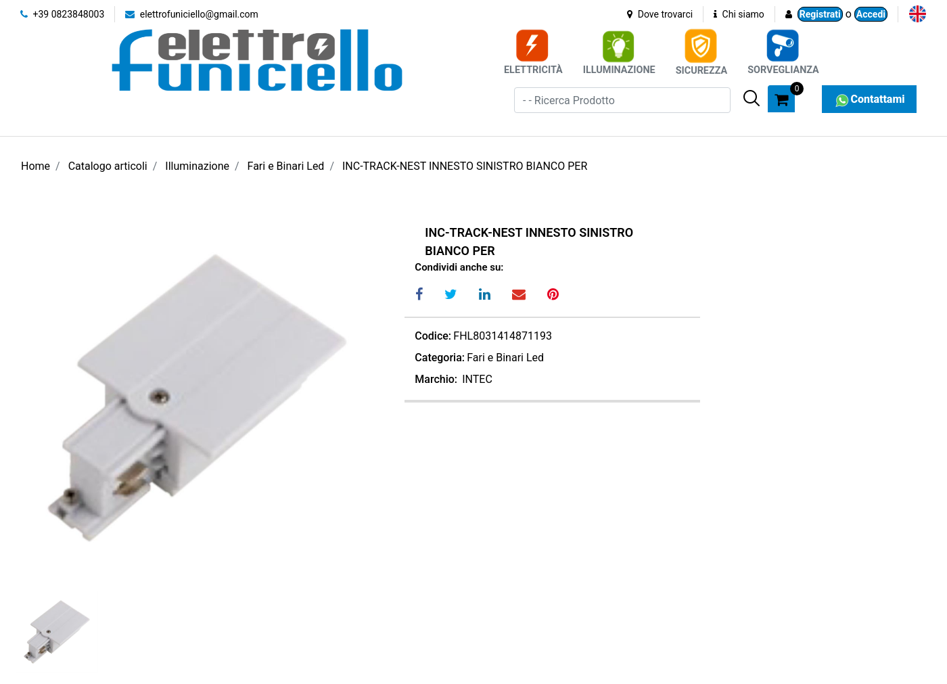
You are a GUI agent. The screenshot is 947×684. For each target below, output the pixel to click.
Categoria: (440, 357)
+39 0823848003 (62, 14)
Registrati (820, 14)
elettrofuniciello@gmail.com (191, 14)
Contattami (868, 99)
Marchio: (436, 379)
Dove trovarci (660, 14)
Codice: (433, 335)
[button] (751, 98)
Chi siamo (739, 14)
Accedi (870, 14)
